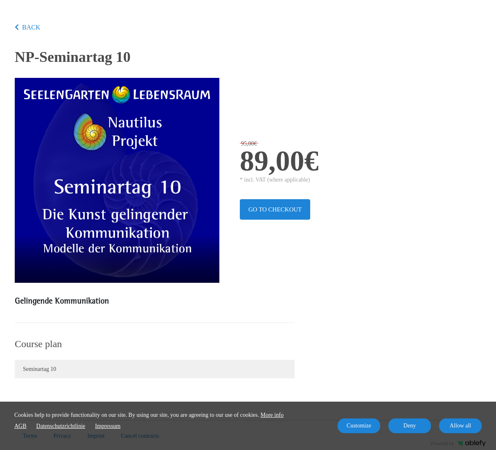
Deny (410, 426)
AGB (20, 426)
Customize (359, 426)
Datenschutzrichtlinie (61, 426)
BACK (27, 27)
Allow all (460, 426)
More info (272, 415)
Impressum (107, 426)
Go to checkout (275, 209)
